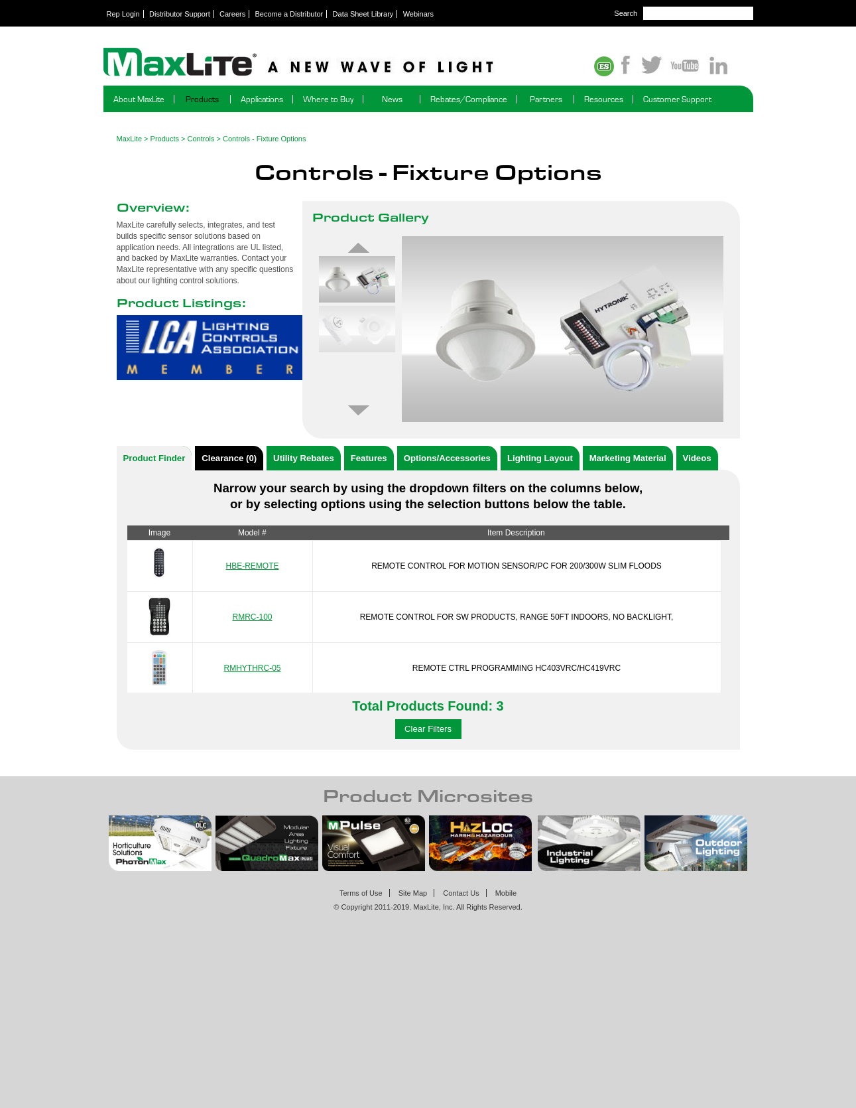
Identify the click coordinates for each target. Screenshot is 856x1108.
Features (369, 458)
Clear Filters (428, 729)
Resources (603, 99)
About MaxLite (138, 99)
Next (358, 410)
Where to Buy (328, 99)
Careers (232, 14)
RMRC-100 (252, 617)
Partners (546, 99)
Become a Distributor (289, 14)
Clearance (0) (229, 458)
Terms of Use (361, 893)
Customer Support (677, 99)
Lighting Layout (540, 458)
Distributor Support (179, 14)
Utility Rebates (303, 458)
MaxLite (130, 139)
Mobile (506, 893)
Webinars (418, 14)
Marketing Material (627, 458)
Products (202, 99)
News (392, 99)
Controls (201, 139)
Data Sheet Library (363, 14)
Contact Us (461, 893)
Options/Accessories (447, 458)
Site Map (412, 893)
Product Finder (154, 458)
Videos (697, 458)
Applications (262, 99)
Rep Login (123, 14)
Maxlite (335, 63)
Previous (358, 247)
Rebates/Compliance (468, 99)
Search (625, 13)
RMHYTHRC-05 (251, 668)
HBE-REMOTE (251, 566)
